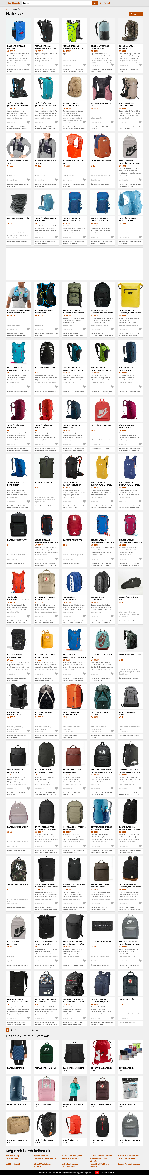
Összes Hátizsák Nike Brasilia (16, 850)
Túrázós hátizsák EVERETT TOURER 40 (99, 219)
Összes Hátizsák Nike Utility (15, 563)
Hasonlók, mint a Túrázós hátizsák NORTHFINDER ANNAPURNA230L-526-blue (129, 393)
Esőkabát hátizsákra (73, 1104)
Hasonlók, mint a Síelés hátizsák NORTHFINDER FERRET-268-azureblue (17, 393)
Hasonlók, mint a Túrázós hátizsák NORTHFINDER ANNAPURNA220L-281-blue (18, 508)
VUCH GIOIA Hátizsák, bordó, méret (72, 771)
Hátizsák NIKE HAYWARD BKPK (101, 656)
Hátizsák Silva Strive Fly (101, 104)
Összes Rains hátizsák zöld (43, 506)
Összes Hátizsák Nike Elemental (17, 965)
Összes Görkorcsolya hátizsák (128, 678)
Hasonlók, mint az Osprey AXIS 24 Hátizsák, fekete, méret (73, 908)
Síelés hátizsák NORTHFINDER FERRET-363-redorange (18, 599)
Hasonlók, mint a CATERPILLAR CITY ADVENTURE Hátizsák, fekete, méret (46, 794)
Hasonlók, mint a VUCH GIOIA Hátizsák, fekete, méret (16, 794)
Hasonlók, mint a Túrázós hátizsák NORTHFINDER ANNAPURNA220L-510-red (129, 450)
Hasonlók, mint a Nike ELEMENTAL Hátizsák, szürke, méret (130, 185)
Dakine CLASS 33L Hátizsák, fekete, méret (130, 828)
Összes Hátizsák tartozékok (99, 965)
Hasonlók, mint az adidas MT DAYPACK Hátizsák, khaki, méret (73, 334)
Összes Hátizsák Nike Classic (100, 448)
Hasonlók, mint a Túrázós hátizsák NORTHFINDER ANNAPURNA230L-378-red (18, 450)
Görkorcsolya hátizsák (130, 655)
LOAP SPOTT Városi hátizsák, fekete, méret (18, 1000)
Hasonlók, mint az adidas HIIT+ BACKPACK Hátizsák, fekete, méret (46, 908)
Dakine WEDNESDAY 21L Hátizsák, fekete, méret (130, 886)
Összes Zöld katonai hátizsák (16, 907)
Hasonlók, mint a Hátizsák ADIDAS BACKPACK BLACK (17, 679)
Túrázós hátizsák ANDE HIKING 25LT (46, 219)
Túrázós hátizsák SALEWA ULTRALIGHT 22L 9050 (101, 485)
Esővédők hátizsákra (17, 1104)
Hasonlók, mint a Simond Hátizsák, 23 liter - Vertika (101, 70)
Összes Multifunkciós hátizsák (16, 241)
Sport (8, 9)
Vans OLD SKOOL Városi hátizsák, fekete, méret (102, 771)
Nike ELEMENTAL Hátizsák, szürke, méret (130, 162)
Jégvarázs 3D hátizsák (71, 1158)
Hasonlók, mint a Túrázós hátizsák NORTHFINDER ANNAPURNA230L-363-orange (45, 450)
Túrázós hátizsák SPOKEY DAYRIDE (127, 104)
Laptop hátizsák (126, 999)
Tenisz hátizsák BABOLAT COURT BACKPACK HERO (70, 599)
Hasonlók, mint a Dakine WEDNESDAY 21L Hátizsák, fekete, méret (129, 909)
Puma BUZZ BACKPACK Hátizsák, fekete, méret (46, 828)
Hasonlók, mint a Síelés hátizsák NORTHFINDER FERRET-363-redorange (17, 622)
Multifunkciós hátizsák (18, 218)
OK (97, 1172)
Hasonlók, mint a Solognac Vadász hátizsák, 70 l (129, 70)
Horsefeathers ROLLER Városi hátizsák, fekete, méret (46, 944)
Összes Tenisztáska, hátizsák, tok (129, 620)
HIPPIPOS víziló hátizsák (128, 1156)
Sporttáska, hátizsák (101, 1068)
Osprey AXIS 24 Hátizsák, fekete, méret (74, 886)
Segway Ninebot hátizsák (129, 1164)
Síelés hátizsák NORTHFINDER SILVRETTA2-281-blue (102, 542)
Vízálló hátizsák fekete (46, 1140)
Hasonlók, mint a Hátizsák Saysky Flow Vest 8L (17, 185)
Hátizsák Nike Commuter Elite (14, 713)
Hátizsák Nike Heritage (129, 1140)
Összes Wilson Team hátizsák (100, 184)
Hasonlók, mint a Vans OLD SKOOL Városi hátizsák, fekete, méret (102, 794)
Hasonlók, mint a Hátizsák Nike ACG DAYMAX (46, 736)
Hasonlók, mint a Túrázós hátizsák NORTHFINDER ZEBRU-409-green (101, 392)
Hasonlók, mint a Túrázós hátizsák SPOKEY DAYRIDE (129, 127)
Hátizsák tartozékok (101, 942)
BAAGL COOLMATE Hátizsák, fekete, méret (102, 312)
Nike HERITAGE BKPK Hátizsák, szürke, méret (130, 943)
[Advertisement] (74, 264)
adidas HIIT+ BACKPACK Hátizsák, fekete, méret (46, 886)
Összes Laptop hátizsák (126, 1022)
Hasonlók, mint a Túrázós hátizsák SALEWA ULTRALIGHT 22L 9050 (101, 507)
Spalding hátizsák (41, 1156)
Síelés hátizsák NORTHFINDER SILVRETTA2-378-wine (130, 542)
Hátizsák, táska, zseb (17, 1140)
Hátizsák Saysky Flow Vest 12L (45, 162)
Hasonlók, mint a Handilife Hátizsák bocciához (18, 70)
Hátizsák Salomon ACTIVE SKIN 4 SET (127, 219)
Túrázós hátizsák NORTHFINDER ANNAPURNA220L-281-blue (18, 485)
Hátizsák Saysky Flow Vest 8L (17, 162)
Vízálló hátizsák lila (101, 1104)
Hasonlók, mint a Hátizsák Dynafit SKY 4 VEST (73, 185)
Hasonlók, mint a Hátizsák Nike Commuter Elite (16, 736)
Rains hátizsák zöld (44, 483)
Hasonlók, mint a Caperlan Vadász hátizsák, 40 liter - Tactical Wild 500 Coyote (74, 128)
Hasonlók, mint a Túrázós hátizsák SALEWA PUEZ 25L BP (73, 507)
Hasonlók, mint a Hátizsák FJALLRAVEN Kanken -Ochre (44, 679)
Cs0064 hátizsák (13, 1164)
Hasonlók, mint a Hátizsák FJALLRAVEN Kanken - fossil (44, 621)
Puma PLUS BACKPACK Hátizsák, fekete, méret (130, 771)
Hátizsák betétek (15, 1068)
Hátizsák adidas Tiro (72, 540)
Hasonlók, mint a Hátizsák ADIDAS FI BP (46, 392)
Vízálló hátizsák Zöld (45, 1068)
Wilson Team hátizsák (101, 161)
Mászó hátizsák (70, 1140)
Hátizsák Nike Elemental (13, 943)
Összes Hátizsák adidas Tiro (71, 563)
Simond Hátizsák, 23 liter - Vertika (100, 47)
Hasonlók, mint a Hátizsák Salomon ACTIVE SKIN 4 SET (130, 242)
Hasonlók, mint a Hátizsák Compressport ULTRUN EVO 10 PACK (16, 335)
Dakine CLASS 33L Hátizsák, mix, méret (100, 1000)
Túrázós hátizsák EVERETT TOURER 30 (71, 219)
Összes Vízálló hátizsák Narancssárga (70, 736)
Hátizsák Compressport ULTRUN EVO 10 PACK (18, 312)
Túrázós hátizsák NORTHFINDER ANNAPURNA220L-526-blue (74, 427)
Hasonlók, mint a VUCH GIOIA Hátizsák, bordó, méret (72, 794)
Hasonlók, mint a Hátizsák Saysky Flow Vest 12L (45, 185)
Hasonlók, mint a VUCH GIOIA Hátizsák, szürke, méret (100, 908)
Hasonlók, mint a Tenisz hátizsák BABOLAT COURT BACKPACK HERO (73, 622)
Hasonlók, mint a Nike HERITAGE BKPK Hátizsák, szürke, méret (129, 966)
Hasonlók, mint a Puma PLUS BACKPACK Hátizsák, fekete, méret (130, 794)
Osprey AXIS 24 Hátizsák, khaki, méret (74, 828)
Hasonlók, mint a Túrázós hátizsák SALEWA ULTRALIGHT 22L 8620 (129, 507)
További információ (107, 1173)
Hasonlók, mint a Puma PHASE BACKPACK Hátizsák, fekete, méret (46, 1023)
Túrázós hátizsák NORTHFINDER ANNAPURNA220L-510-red (130, 427)
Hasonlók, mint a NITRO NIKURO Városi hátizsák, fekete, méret (73, 966)
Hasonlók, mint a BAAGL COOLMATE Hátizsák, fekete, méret (102, 334)
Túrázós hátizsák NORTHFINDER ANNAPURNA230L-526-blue (130, 370)
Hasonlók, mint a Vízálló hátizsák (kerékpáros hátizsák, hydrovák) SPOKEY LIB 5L (45, 71)
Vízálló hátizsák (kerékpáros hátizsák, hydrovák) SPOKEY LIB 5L (46, 48)
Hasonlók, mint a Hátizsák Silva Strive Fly (100, 127)
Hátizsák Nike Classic (101, 425)
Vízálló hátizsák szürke (127, 713)
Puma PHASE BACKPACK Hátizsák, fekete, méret (46, 1000)
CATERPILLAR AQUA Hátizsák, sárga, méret (130, 312)
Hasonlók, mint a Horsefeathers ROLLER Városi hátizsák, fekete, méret (45, 967)
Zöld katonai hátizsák (17, 884)
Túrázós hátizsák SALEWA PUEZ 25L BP (72, 484)
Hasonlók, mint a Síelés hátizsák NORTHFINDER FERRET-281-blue (73, 679)
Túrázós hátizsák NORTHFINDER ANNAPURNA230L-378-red (18, 427)
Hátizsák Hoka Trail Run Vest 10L (44, 312)
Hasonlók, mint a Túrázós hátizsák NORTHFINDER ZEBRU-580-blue (73, 392)
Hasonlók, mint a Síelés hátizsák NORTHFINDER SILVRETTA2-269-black (45, 565)
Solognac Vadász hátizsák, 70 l (127, 47)
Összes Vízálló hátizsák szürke (128, 735)
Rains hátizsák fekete (73, 1068)
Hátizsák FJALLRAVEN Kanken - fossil (45, 598)
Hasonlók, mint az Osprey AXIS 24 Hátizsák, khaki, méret (73, 851)
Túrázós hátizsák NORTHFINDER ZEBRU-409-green (102, 370)
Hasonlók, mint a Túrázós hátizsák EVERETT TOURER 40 (101, 242)
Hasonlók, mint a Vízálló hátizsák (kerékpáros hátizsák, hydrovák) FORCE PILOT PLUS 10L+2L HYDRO (74, 71)
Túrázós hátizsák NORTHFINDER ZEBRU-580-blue (74, 370)
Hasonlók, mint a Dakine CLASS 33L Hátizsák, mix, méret (102, 1023)
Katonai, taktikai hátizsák (101, 1156)
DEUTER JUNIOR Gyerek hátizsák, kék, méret (101, 828)
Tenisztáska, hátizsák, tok (129, 598)
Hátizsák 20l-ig (12, 1156)
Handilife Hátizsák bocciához (16, 47)
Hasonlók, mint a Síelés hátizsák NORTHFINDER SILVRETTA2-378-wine (129, 565)
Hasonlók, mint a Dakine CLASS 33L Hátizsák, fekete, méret (130, 851)
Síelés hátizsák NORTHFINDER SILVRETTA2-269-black (46, 542)
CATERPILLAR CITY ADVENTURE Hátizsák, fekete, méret (45, 772)
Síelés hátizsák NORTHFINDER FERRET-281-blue (74, 657)
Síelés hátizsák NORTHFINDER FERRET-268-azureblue (18, 370)
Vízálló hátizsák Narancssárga (71, 713)
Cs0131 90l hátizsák (126, 1158)
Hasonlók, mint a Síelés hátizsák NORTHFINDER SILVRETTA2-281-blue (101, 565)
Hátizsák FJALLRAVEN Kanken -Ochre (45, 656)
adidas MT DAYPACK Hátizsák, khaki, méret (73, 312)
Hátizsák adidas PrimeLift (45, 1158)
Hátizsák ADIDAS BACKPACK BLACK (15, 656)
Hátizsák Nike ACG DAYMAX (43, 713)
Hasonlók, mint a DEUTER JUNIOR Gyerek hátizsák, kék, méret (101, 851)
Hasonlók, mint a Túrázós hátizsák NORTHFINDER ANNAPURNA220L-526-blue (73, 450)
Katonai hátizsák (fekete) (73, 1156)
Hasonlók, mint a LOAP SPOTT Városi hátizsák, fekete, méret (16, 1023)
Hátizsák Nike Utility (17, 540)
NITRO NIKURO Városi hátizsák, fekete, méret (74, 943)
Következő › (35, 1030)
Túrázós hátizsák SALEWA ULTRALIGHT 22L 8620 (129, 485)
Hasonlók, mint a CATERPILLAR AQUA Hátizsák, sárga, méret (129, 334)
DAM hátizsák (12, 1158)
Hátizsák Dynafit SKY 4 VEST (73, 162)
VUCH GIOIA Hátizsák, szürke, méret (100, 886)
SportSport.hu (14, 3)
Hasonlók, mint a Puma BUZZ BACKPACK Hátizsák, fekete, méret (46, 851)
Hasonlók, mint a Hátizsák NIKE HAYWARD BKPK (100, 679)
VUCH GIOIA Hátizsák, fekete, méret (16, 771)
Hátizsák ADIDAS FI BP (45, 368)
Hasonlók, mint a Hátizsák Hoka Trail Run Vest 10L (46, 334)
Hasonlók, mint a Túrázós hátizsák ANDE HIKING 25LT (45, 242)
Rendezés (134, 14)
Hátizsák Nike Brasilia (17, 827)
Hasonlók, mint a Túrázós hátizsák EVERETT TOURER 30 (73, 242)
